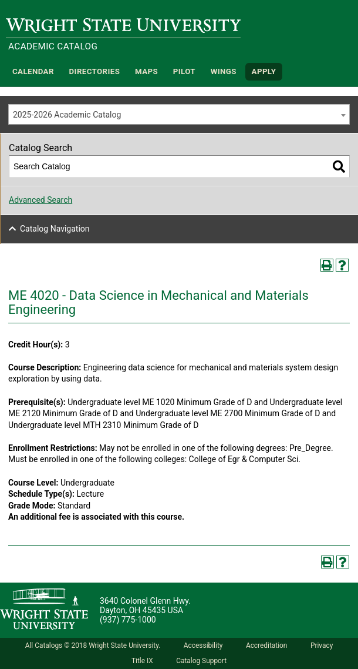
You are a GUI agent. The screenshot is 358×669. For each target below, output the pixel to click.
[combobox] (179, 114)
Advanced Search (40, 200)
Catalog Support (201, 661)
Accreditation (267, 645)
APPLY (264, 71)
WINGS (224, 71)
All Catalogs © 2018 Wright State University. (93, 645)
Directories (94, 71)
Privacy (321, 645)
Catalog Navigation (55, 228)
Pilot (184, 71)
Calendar (33, 71)
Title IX (142, 661)
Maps (146, 71)
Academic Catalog (52, 46)
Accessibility (203, 645)
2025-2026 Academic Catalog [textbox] (67, 114)
